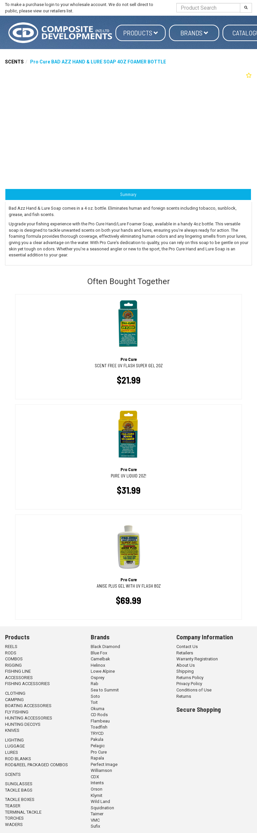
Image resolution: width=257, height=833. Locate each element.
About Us (185, 665)
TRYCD (97, 733)
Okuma (97, 708)
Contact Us (187, 646)
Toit (94, 702)
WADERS (14, 824)
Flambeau (100, 720)
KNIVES (12, 730)
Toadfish (99, 727)
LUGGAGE (15, 746)
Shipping (185, 671)
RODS (10, 652)
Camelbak (100, 658)
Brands (194, 33)
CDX (95, 776)
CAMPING (14, 699)
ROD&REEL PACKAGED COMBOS (36, 764)
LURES (11, 752)
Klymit (96, 795)
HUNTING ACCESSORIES (28, 717)
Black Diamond (105, 646)
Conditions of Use (193, 689)
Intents (97, 782)
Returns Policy (189, 677)
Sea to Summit (105, 689)
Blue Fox (99, 652)
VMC (95, 820)
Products (140, 33)
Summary (128, 194)
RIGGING (13, 665)
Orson (96, 789)
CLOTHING (15, 693)
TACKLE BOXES (19, 799)
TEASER (12, 805)
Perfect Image (104, 764)
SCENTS (14, 61)
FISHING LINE (18, 671)
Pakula (97, 739)
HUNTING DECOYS (22, 724)
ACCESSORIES (19, 677)
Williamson (101, 770)
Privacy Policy (189, 683)
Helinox (98, 665)
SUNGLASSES (18, 783)
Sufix (95, 826)
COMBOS (14, 658)
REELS (11, 646)
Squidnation (102, 807)
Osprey (97, 677)
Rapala (97, 758)
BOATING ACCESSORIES (28, 705)
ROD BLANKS (18, 758)
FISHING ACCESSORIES (27, 683)
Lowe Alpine (103, 671)
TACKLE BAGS (18, 790)
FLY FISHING (16, 711)
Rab (94, 683)
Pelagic (98, 745)
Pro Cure (99, 752)
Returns (183, 696)
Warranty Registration (197, 658)
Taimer (97, 813)
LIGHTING (14, 740)
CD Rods (99, 714)
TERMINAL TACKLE (23, 812)
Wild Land (100, 801)
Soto (95, 696)
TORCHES (14, 818)
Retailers (184, 652)
